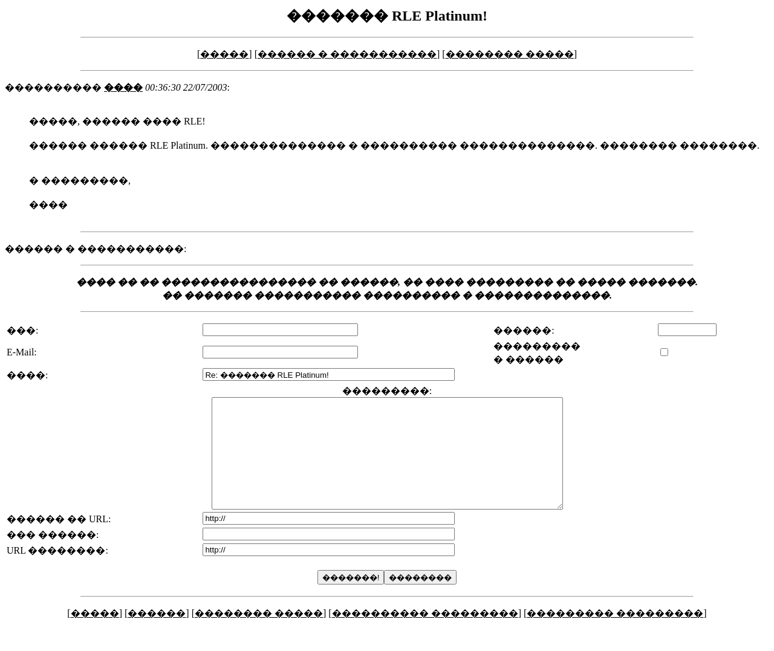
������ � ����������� (347, 54)
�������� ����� (510, 54)
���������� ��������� (425, 635)
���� (123, 87)
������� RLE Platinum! (387, 16)
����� (224, 54)
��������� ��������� (615, 635)
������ (157, 635)
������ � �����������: (95, 249)
